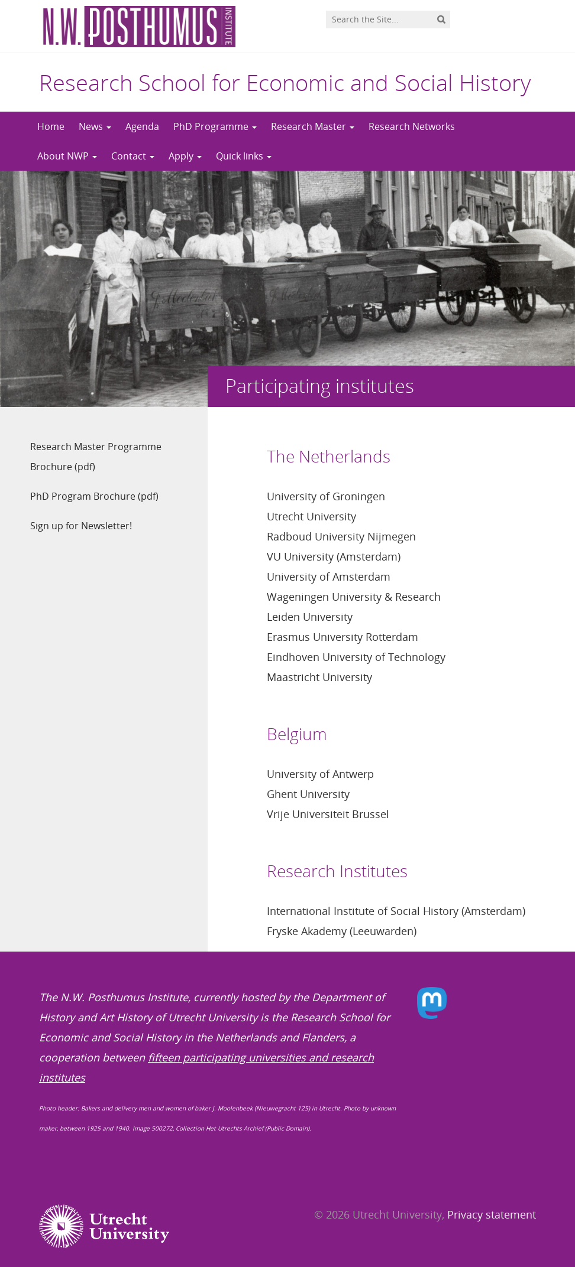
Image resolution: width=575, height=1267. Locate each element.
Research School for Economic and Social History (285, 82)
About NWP (67, 155)
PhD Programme (215, 126)
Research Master (312, 126)
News (95, 126)
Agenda (142, 126)
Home (50, 126)
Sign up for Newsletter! (81, 525)
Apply (185, 155)
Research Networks (412, 126)
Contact (132, 155)
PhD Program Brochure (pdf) (94, 496)
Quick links (244, 155)
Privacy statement (491, 1214)
